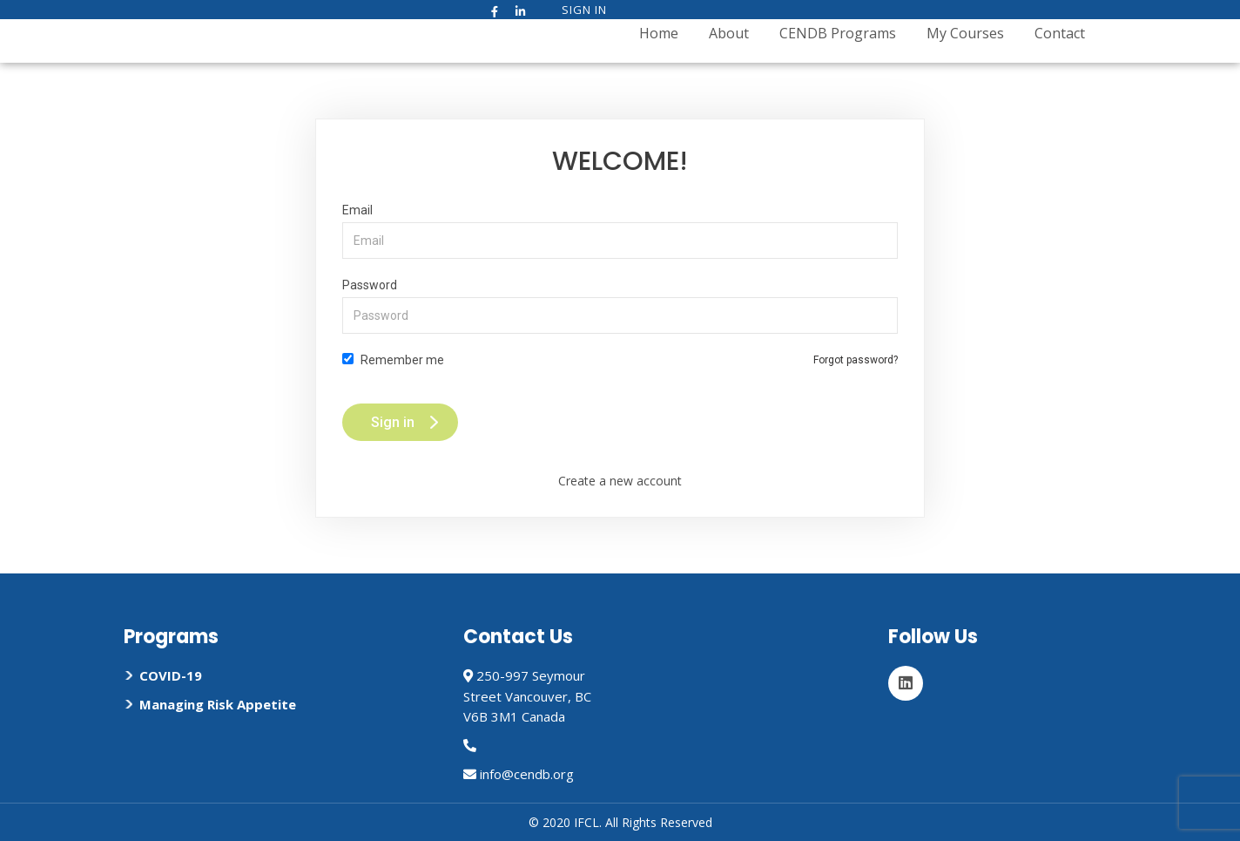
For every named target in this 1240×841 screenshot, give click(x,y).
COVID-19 (170, 675)
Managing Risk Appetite (217, 704)
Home (658, 33)
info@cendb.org (527, 774)
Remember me (393, 360)
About (729, 33)
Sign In (584, 9)
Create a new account (620, 480)
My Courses (965, 33)
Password (620, 306)
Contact (1059, 33)
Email (620, 231)
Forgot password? (855, 360)
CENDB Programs (837, 33)
